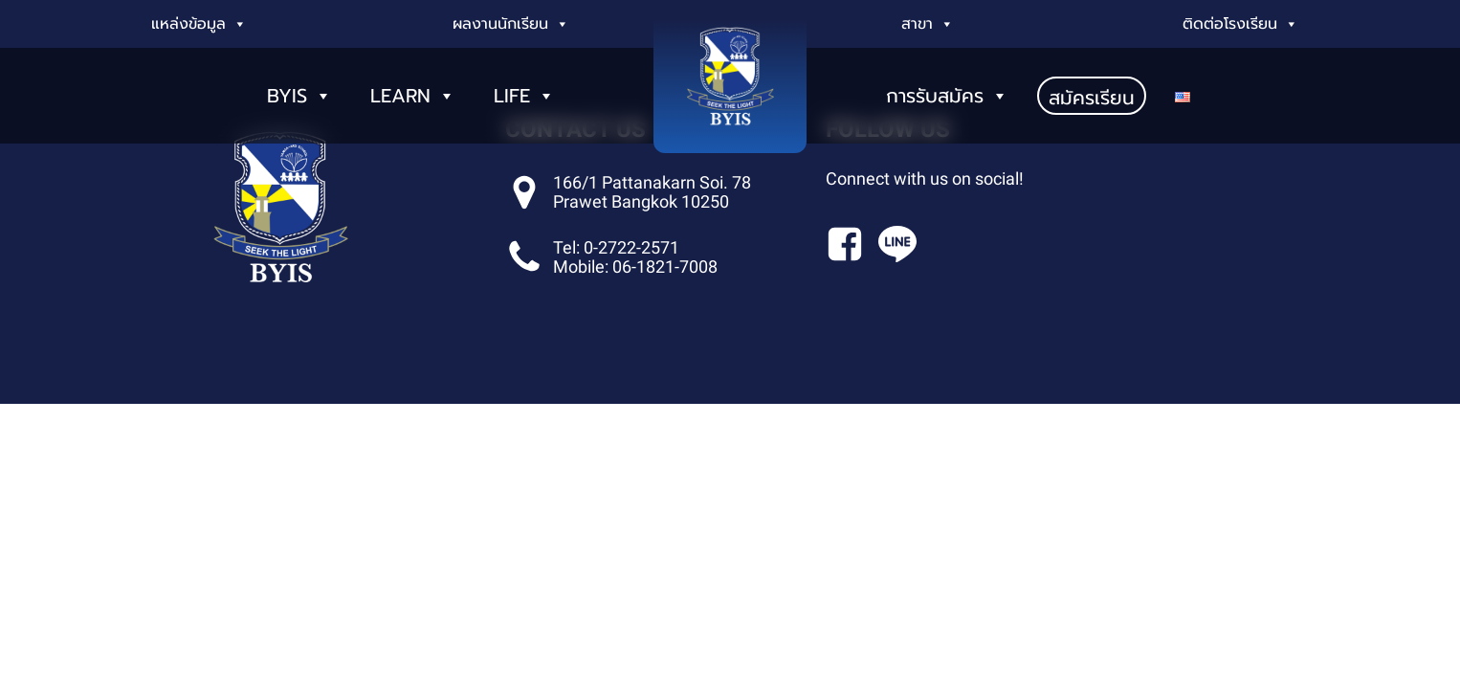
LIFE (524, 86)
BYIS (299, 86)
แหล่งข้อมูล (199, 24)
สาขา (927, 24)
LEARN (412, 86)
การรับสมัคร (947, 86)
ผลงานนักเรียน (511, 24)
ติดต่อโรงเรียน (1240, 24)
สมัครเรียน (1092, 88)
